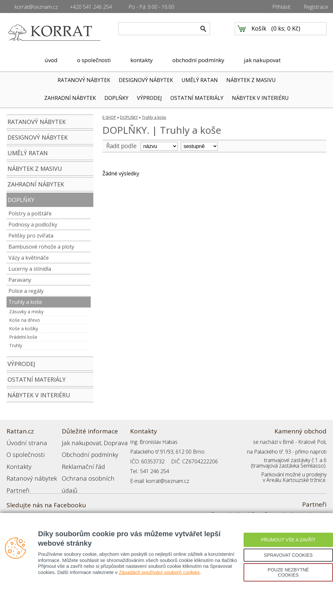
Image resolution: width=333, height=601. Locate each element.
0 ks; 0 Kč (286, 33)
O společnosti (22, 451)
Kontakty (17, 461)
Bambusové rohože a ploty (41, 246)
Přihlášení (73, 481)
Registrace (316, 6)
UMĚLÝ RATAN (199, 80)
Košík (258, 33)
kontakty (141, 60)
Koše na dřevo (24, 320)
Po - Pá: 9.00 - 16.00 (151, 6)
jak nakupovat (262, 60)
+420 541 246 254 (91, 6)
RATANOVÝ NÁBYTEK (84, 80)
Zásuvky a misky (26, 311)
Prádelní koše (23, 337)
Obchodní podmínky (84, 451)
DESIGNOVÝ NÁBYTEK (146, 80)
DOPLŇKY (116, 98)
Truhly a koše (25, 302)
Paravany (19, 279)
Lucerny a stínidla (29, 268)
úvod (51, 60)
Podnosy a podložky (32, 224)
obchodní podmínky (198, 60)
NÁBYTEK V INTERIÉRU (260, 98)
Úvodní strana (23, 441)
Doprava (106, 441)
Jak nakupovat (78, 441)
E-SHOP (109, 117)
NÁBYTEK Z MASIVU (251, 80)
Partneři (16, 481)
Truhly (15, 345)
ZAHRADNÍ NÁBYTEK (70, 98)
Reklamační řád (79, 461)
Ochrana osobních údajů (90, 471)
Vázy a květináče (28, 257)
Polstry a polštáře (30, 213)
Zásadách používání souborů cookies (159, 572)
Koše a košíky (23, 328)
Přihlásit (281, 6)
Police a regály (26, 290)
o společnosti (94, 60)
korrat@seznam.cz (36, 6)
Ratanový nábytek (27, 471)
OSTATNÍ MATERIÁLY (196, 98)
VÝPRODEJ (149, 98)
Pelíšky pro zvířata (30, 235)
